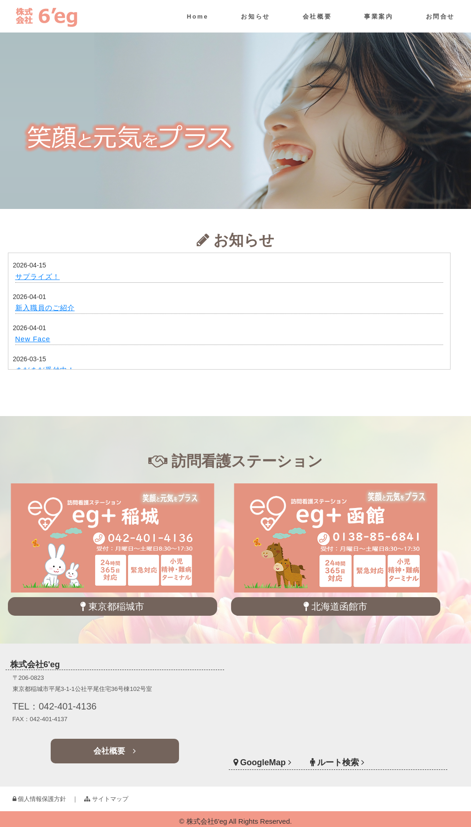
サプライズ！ (37, 276)
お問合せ (440, 16)
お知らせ (255, 16)
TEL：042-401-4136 (66, 707)
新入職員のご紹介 (45, 308)
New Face (33, 339)
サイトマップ (106, 798)
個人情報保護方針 (39, 798)
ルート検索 (337, 752)
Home (198, 16)
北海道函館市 (335, 606)
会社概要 (317, 16)
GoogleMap (276, 752)
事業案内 (378, 16)
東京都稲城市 (112, 606)
